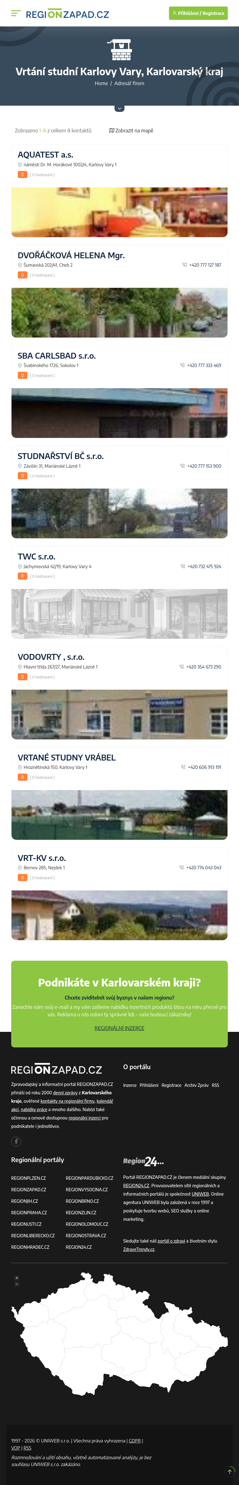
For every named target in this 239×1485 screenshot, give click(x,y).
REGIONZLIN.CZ (81, 1212)
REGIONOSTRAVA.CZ (86, 1235)
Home (101, 83)
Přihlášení (149, 1085)
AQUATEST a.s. (45, 154)
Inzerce (130, 1085)
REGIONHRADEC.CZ (30, 1247)
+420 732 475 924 (200, 566)
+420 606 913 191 (201, 767)
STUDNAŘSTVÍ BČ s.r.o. (61, 456)
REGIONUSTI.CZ (27, 1224)
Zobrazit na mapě (131, 130)
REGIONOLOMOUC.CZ (88, 1224)
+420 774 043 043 (200, 867)
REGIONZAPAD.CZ (29, 1189)
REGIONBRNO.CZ (83, 1201)
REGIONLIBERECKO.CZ (33, 1235)
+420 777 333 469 (200, 365)
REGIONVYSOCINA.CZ (87, 1189)
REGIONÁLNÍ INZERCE (119, 1028)
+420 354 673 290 (200, 666)
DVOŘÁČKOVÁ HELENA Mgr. (71, 255)
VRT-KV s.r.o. (42, 858)
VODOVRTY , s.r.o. (51, 657)
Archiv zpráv (198, 1085)
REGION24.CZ (79, 1247)
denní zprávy (65, 1092)
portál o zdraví (172, 1241)
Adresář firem (129, 83)
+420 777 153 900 (200, 466)
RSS (218, 1085)
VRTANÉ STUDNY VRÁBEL (67, 757)
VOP (16, 1447)
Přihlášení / (186, 13)
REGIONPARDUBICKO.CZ (90, 1178)
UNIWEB (200, 1194)
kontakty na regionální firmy (68, 1101)
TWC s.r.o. (36, 556)
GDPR (135, 1440)
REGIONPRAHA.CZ (29, 1212)
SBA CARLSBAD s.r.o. (57, 356)
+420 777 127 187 (201, 265)
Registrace (213, 13)
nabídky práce (35, 1109)
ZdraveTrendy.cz (139, 1249)
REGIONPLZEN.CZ (29, 1178)
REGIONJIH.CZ (25, 1201)
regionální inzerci (84, 1117)
